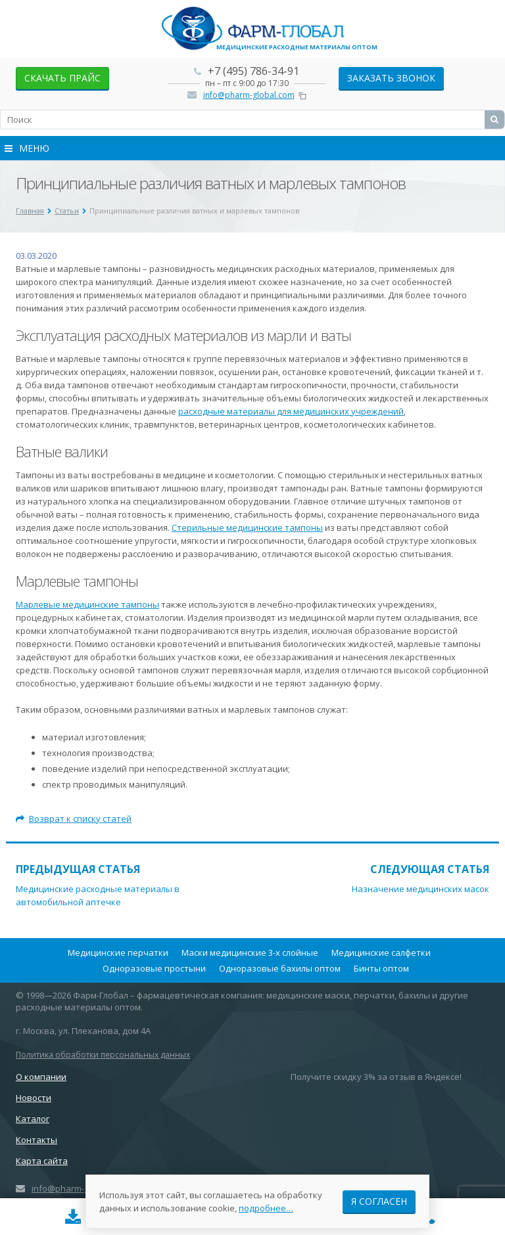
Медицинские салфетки (381, 952)
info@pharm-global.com (249, 95)
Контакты (36, 1140)
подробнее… (266, 1208)
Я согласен (379, 1201)
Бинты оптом (381, 968)
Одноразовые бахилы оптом (280, 968)
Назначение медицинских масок (420, 889)
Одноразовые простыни (154, 968)
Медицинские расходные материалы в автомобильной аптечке (98, 895)
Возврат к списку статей (74, 818)
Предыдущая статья (78, 869)
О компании (41, 1077)
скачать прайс (62, 78)
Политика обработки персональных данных (103, 1054)
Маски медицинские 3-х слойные (249, 952)
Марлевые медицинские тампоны (87, 604)
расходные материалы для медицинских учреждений (291, 411)
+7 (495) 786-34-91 (253, 71)
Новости (33, 1098)
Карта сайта (42, 1161)
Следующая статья (429, 869)
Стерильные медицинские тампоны (247, 527)
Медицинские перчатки (118, 952)
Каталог (32, 1119)
